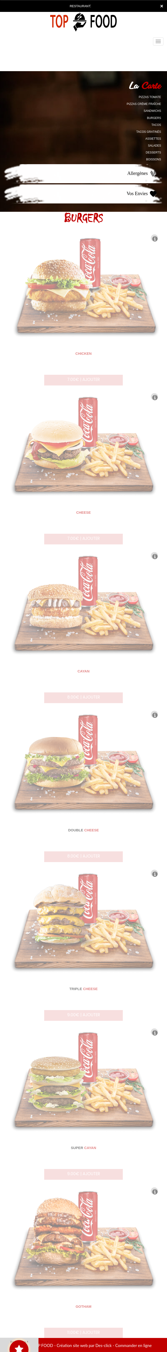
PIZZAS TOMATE (150, 97)
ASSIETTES (153, 138)
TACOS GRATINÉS (148, 131)
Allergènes (142, 173)
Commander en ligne (133, 1345)
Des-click (103, 1345)
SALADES (154, 145)
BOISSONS (153, 159)
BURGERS (154, 118)
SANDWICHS (152, 111)
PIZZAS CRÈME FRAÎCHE (144, 104)
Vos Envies (142, 194)
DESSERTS (153, 152)
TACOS (156, 125)
